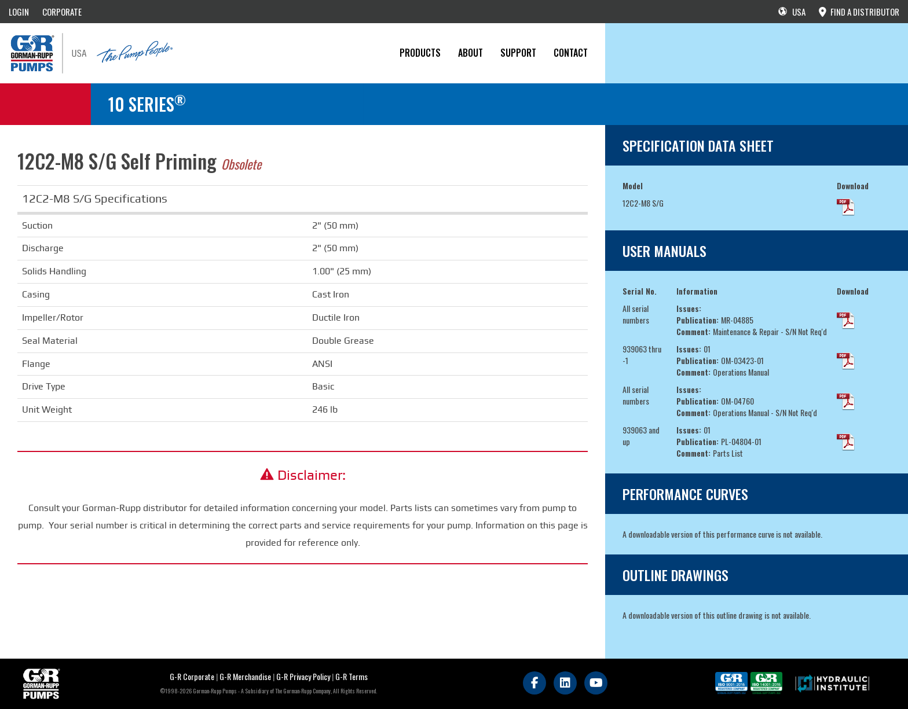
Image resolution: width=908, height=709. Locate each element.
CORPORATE (62, 11)
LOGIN (19, 11)
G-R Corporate (192, 676)
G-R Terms (351, 676)
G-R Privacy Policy (303, 676)
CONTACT (571, 53)
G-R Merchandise (245, 676)
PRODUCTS (420, 53)
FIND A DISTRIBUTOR (859, 11)
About (470, 53)
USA (792, 11)
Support (518, 53)
